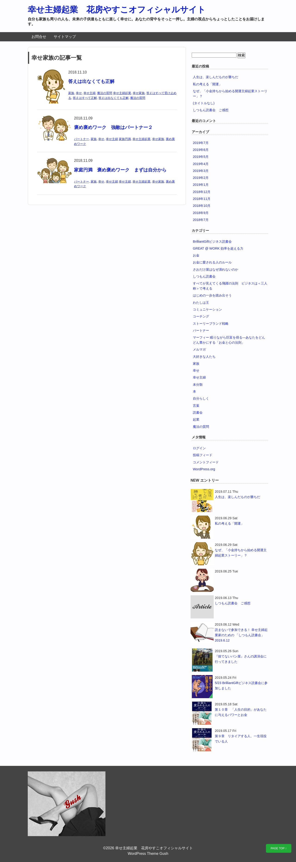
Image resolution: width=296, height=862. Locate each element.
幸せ (79, 93)
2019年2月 (201, 178)
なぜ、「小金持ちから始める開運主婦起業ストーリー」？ (241, 552)
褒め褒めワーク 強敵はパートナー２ (113, 127)
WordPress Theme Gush (148, 854)
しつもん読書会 (204, 276)
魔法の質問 (104, 93)
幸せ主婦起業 (122, 93)
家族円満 (125, 139)
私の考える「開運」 (207, 84)
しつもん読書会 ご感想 (210, 110)
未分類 (198, 384)
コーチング (201, 316)
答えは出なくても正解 (91, 81)
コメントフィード (206, 462)
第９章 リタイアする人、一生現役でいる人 (241, 738)
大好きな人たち (204, 356)
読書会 (198, 412)
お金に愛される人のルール (212, 262)
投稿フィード (202, 455)
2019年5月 (201, 157)
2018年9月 (201, 213)
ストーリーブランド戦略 (210, 323)
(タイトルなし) (204, 103)
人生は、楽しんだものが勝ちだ (215, 77)
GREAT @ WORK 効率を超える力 (218, 248)
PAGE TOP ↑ (279, 848)
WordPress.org (204, 469)
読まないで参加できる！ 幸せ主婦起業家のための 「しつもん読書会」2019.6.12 (241, 635)
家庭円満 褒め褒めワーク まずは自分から (120, 169)
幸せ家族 (139, 93)
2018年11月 (201, 199)
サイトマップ (65, 37)
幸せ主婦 (89, 93)
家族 (71, 93)
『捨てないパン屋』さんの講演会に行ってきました (241, 658)
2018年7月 (201, 220)
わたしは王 (201, 302)
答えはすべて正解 (85, 98)
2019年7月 (201, 143)
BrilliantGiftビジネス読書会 (212, 241)
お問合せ (38, 37)
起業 (196, 419)
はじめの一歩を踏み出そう (212, 295)
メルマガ (199, 349)
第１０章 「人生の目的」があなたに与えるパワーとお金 (241, 712)
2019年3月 (201, 171)
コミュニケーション (207, 309)
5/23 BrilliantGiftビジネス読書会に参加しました (241, 685)
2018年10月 (201, 206)
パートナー (81, 139)
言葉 (196, 405)
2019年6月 (201, 150)
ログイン (199, 448)
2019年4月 (201, 164)
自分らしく (201, 398)
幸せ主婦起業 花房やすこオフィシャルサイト (117, 9)
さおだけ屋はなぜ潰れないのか (215, 269)
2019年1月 (201, 184)
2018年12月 (201, 192)
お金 (196, 255)
